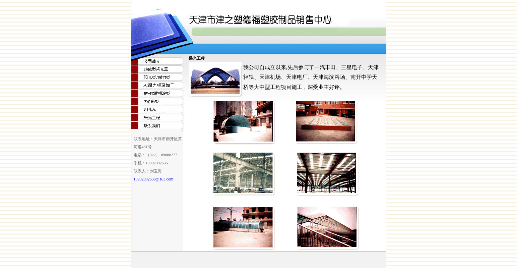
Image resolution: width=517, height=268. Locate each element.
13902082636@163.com (154, 179)
